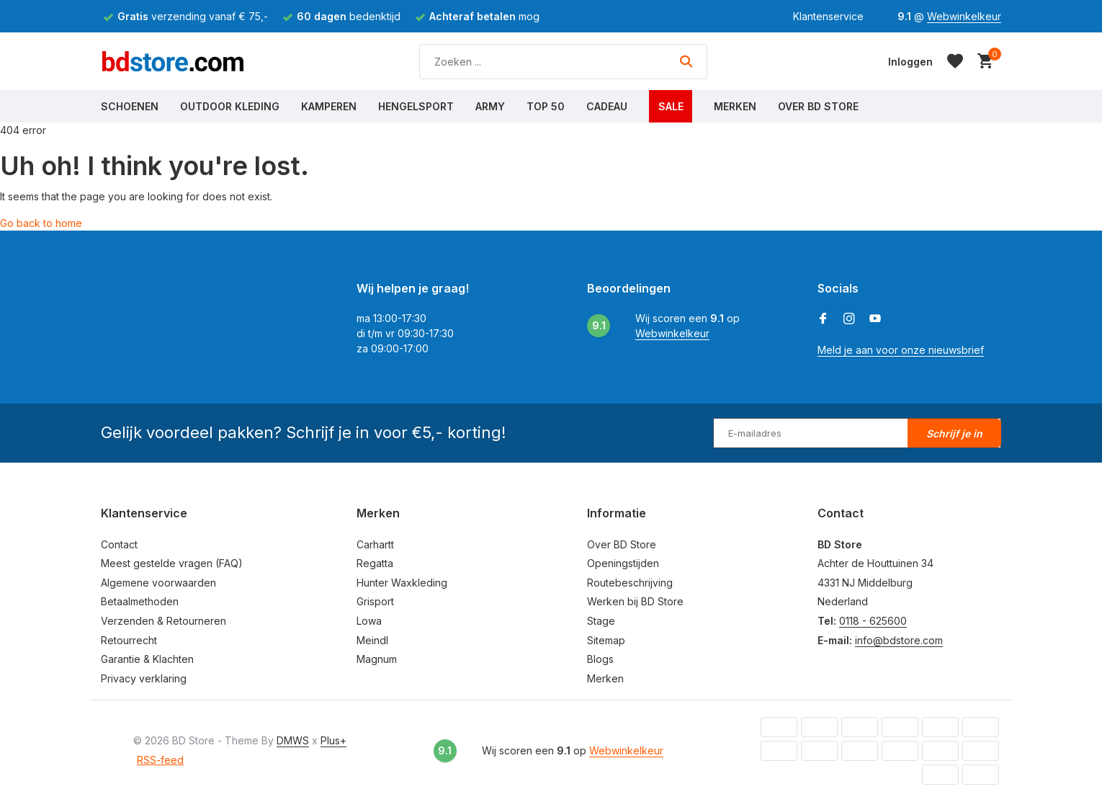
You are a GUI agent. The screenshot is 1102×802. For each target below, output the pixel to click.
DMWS (293, 740)
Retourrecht (129, 640)
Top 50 (546, 106)
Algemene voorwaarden (158, 582)
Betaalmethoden (140, 601)
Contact (119, 544)
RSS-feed (160, 760)
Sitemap (606, 640)
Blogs (600, 659)
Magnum (377, 659)
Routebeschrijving (630, 582)
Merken (735, 106)
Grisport (375, 601)
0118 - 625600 (873, 621)
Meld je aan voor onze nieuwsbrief (900, 350)
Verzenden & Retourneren (163, 621)
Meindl (372, 640)
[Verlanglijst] (955, 61)
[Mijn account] (910, 61)
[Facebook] (823, 319)
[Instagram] (849, 319)
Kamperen (329, 106)
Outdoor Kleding (229, 106)
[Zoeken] (563, 61)
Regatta (375, 563)
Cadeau (606, 106)
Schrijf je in (954, 433)
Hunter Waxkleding (402, 582)
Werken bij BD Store (635, 601)
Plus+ (333, 740)
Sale (671, 106)
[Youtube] (875, 319)
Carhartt (375, 544)
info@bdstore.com (899, 640)
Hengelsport (416, 106)
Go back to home (41, 223)
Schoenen (129, 106)
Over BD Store (818, 106)
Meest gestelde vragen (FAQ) (172, 563)
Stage (601, 621)
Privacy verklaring (144, 678)
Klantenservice (828, 16)
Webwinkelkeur (964, 16)
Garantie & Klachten (147, 659)
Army (490, 106)
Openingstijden (623, 563)
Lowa (369, 621)
